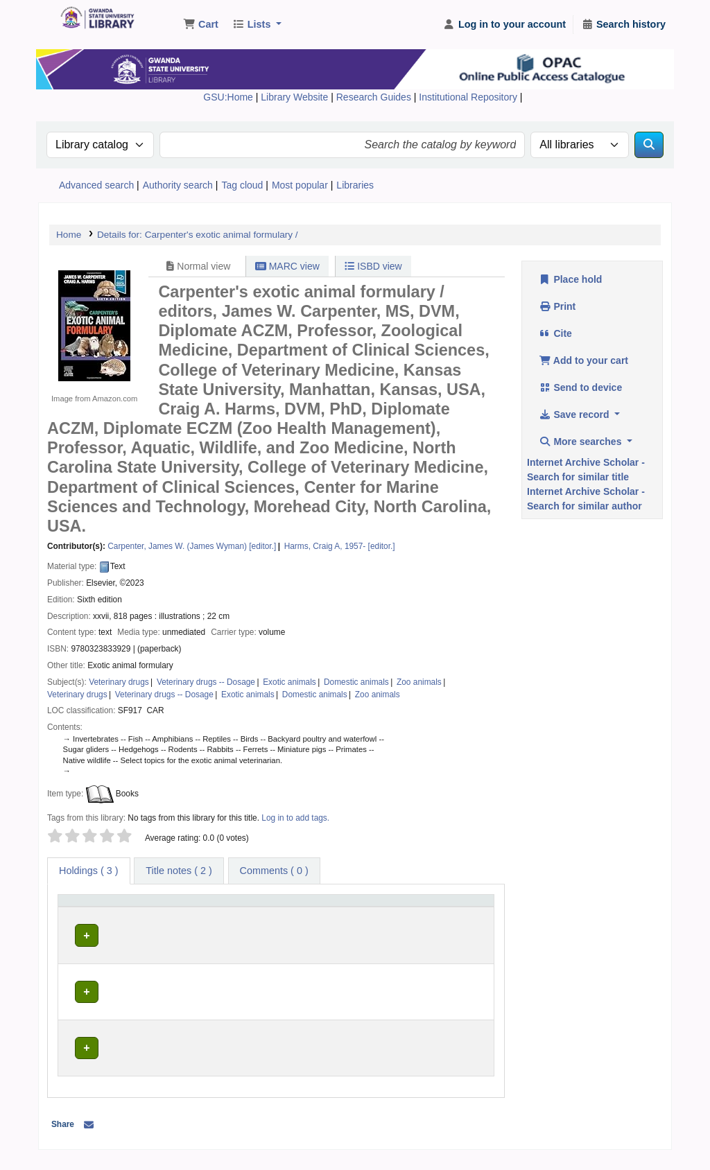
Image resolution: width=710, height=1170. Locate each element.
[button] (201, 25)
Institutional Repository (469, 97)
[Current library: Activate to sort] (154, 914)
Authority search (178, 185)
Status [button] (459, 920)
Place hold (570, 279)
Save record (575, 414)
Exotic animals (289, 682)
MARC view (287, 266)
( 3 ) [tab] (89, 870)
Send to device (580, 387)
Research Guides (375, 97)
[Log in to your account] (504, 25)
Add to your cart (583, 360)
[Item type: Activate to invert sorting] (87, 914)
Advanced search (96, 185)
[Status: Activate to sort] (467, 914)
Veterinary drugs (119, 682)
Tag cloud (242, 185)
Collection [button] (219, 920)
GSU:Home (228, 97)
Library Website (296, 97)
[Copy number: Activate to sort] (403, 914)
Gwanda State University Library (94, 19)
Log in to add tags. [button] (295, 818)
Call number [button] (302, 920)
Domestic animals (356, 682)
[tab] (178, 871)
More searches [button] (581, 441)
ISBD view (373, 266)
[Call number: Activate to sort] (318, 914)
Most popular (300, 185)
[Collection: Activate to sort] (232, 914)
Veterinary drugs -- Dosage (206, 682)
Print (557, 306)
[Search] (649, 145)
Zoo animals (419, 682)
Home (68, 234)
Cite (555, 333)
